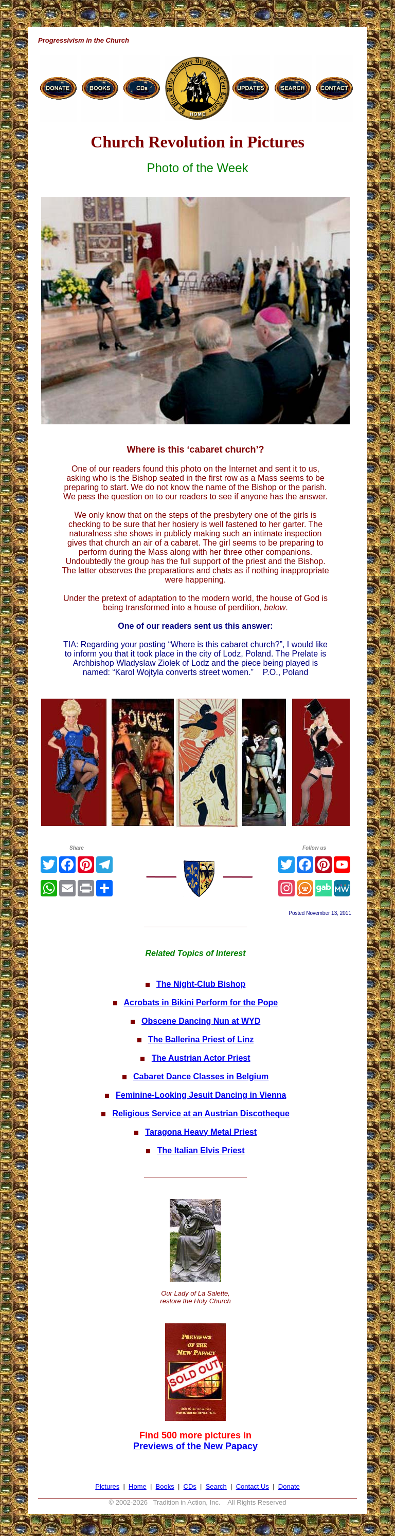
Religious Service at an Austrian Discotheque (200, 1113)
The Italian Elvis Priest (201, 1150)
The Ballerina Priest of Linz (201, 1039)
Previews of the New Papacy (195, 1446)
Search (216, 1486)
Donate (289, 1486)
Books (165, 1486)
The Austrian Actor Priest (201, 1058)
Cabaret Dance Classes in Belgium (200, 1076)
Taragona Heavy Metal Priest (201, 1132)
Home (138, 1486)
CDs (190, 1486)
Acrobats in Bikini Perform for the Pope (201, 1002)
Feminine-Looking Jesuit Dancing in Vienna (201, 1095)
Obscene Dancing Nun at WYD (200, 1021)
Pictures (107, 1486)
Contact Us (252, 1486)
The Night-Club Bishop (200, 984)
